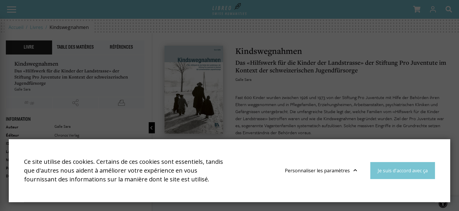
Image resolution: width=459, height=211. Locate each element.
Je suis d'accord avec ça (403, 170)
